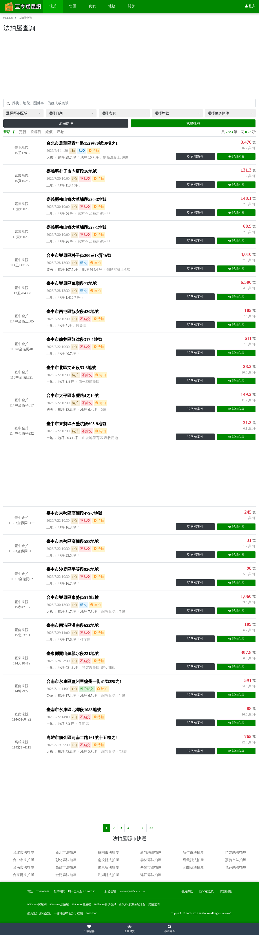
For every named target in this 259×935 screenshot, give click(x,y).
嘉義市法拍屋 (235, 860)
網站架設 (45, 913)
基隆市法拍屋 (150, 867)
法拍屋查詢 (25, 17)
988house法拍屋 (59, 904)
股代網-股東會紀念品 (132, 904)
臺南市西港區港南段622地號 (72, 625)
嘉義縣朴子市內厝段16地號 (71, 171)
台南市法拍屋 (23, 867)
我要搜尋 (193, 123)
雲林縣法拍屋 (150, 860)
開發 (131, 6)
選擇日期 (56, 113)
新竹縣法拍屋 (150, 852)
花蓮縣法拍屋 (235, 867)
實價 (92, 6)
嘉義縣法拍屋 (193, 860)
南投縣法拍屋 (108, 860)
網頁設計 (33, 913)
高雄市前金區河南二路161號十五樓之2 (81, 737)
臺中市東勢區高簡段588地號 (72, 541)
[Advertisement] (129, 66)
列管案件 (195, 156)
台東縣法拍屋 (23, 875)
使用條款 (187, 891)
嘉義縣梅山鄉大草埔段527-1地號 (76, 227)
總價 (49, 132)
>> (151, 828)
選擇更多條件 (218, 113)
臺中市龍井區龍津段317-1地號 (74, 339)
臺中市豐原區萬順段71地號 (71, 283)
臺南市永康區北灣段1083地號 (73, 709)
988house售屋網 (81, 904)
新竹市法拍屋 (193, 852)
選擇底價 (109, 113)
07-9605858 (42, 891)
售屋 (72, 6)
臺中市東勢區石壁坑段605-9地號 (76, 423)
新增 (9, 132)
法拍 (53, 6)
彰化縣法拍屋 (66, 860)
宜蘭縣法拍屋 (193, 867)
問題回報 (226, 891)
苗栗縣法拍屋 (235, 852)
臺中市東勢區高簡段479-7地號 (74, 513)
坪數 (60, 132)
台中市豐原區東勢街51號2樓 (72, 597)
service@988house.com (132, 891)
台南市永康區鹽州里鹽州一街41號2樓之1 (84, 681)
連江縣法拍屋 (150, 875)
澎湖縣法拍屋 (108, 875)
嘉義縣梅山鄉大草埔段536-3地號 (76, 199)
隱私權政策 (206, 891)
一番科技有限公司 (65, 913)
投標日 (36, 132)
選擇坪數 (162, 113)
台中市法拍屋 (23, 860)
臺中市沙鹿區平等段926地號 (72, 569)
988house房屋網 (37, 904)
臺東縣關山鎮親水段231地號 (72, 653)
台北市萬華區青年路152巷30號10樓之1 (82, 143)
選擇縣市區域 (16, 113)
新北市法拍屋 (66, 852)
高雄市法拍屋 (66, 867)
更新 (22, 132)
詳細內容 (236, 156)
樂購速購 (154, 904)
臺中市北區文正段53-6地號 (71, 367)
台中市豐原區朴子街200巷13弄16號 (78, 255)
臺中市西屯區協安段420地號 (72, 311)
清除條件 (66, 123)
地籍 (111, 6)
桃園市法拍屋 (108, 852)
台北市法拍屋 (23, 852)
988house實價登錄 (105, 904)
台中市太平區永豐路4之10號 (72, 395)
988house (8, 17)
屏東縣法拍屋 (108, 867)
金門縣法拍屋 (66, 875)
